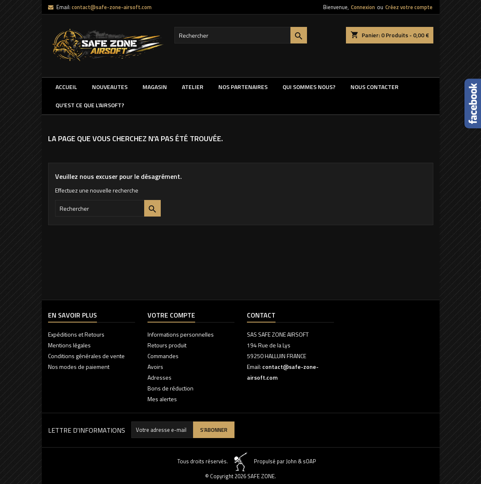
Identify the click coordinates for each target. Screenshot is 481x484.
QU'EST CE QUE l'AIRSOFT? (90, 105)
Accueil (66, 86)
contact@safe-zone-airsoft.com (112, 7)
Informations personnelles (180, 334)
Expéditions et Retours (76, 334)
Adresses (159, 377)
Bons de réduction (170, 388)
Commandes (163, 356)
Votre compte (171, 315)
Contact (261, 315)
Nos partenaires (243, 86)
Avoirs (155, 366)
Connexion (363, 7)
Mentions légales (69, 345)
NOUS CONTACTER (374, 86)
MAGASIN (155, 86)
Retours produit (166, 345)
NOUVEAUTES (110, 86)
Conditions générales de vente (86, 356)
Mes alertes (162, 399)
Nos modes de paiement (78, 366)
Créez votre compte (409, 7)
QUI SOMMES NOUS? (309, 86)
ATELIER (192, 86)
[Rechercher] (240, 35)
